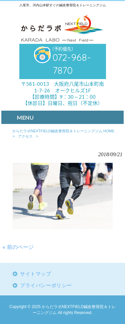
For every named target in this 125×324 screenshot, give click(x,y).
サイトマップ (35, 273)
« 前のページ (18, 247)
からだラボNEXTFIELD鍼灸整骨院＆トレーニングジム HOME (63, 131)
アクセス (25, 136)
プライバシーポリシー (46, 285)
